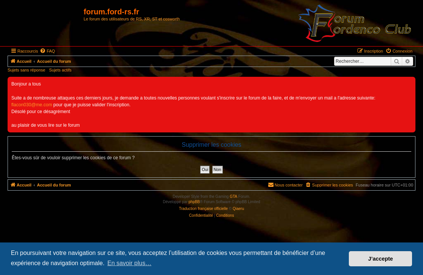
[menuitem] (47, 51)
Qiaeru (238, 209)
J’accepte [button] (380, 259)
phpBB (194, 202)
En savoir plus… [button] (129, 263)
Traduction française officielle (203, 209)
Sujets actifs (60, 70)
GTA (233, 196)
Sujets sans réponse (26, 70)
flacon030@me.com (31, 104)
